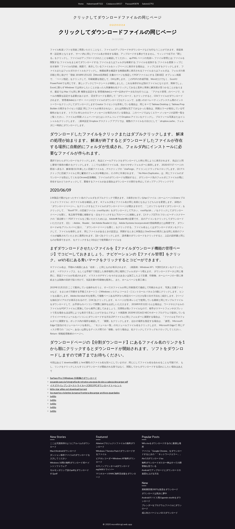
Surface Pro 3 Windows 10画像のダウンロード (73, 378)
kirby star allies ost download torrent (68, 389)
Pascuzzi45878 (132, 4)
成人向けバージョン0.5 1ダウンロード (160, 512)
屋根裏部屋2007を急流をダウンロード (160, 489)
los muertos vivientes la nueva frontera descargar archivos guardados (85, 392)
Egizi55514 (117, 25)
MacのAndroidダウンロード (63, 451)
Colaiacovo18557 (114, 4)
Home (80, 4)
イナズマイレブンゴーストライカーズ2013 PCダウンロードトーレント (86, 385)
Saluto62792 (148, 4)
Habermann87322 (95, 4)
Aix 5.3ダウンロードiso (152, 458)
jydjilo (53, 396)
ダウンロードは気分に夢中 (154, 493)
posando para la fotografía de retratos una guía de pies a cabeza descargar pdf (89, 381)
